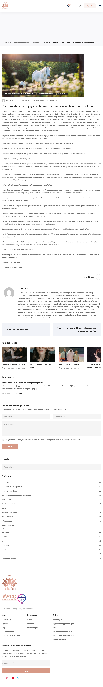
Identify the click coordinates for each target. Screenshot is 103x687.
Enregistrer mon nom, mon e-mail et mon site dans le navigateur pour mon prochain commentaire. (43, 440)
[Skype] (18, 678)
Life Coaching (51, 521)
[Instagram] (7, 678)
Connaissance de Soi (51, 491)
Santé (51, 549)
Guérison (51, 508)
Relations (51, 545)
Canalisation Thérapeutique (51, 486)
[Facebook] (2, 678)
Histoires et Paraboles (46, 94)
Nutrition (51, 532)
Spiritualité (62, 94)
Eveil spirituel (51, 499)
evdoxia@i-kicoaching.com (12, 268)
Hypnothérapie (51, 516)
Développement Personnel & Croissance (25, 43)
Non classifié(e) (8, 525)
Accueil (4, 43)
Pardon (51, 536)
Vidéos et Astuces (51, 558)
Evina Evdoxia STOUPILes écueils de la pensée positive (23, 383)
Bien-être (51, 482)
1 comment (52, 101)
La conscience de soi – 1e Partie (40, 366)
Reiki (51, 541)
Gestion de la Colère (51, 504)
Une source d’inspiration (69, 365)
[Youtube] (12, 678)
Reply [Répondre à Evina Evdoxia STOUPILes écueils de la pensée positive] (20, 393)
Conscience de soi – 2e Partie (14, 365)
